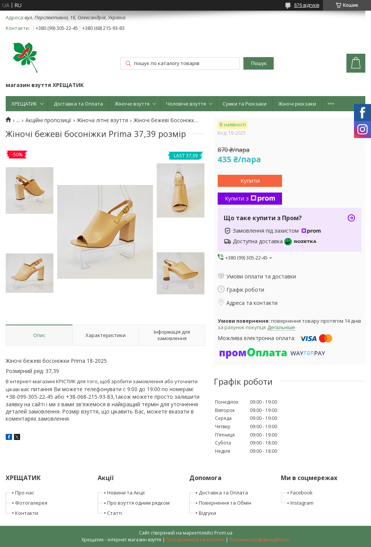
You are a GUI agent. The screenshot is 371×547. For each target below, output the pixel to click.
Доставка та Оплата (78, 103)
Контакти (26, 513)
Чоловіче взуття (186, 103)
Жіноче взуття (132, 103)
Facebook (301, 492)
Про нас (24, 492)
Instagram (301, 502)
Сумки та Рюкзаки (245, 103)
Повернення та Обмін (225, 502)
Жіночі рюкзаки (297, 103)
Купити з (250, 198)
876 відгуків (306, 5)
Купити (250, 180)
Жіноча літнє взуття (102, 120)
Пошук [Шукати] (258, 63)
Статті (114, 513)
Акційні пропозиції (48, 120)
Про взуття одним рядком (138, 502)
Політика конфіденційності (259, 539)
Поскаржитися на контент (195, 539)
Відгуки (207, 513)
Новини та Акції (126, 492)
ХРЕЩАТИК (24, 103)
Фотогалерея (31, 502)
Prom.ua (223, 533)
